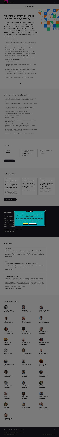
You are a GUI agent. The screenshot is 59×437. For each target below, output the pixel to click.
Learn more (31, 216)
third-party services (22, 220)
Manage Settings (32, 223)
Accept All (25, 223)
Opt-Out (37, 221)
